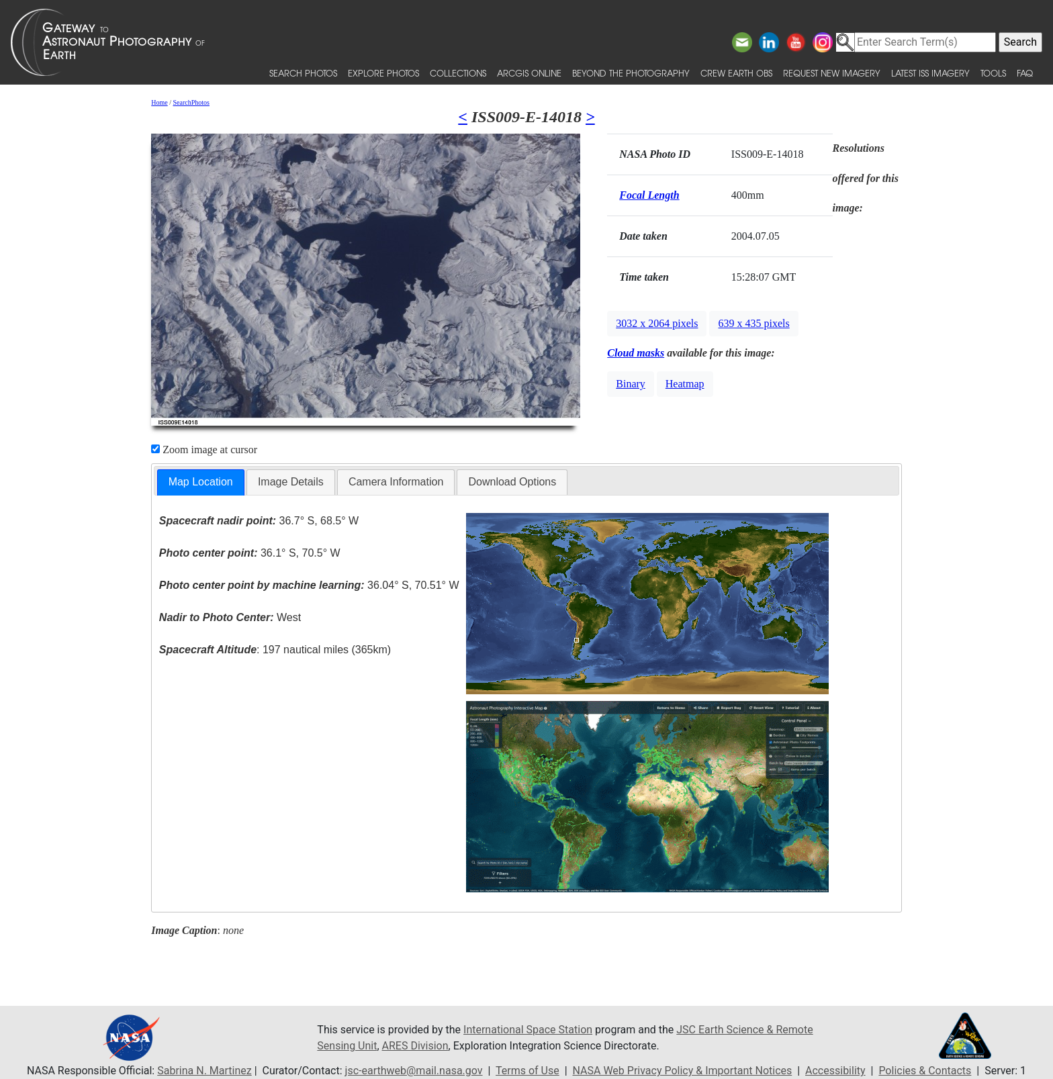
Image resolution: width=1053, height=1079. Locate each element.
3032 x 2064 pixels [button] (657, 323)
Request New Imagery (831, 72)
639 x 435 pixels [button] (753, 323)
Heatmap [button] (685, 383)
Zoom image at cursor (204, 449)
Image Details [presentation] (291, 481)
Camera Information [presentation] (396, 481)
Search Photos (303, 72)
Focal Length (649, 195)
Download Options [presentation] (512, 481)
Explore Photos (383, 72)
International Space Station (527, 1029)
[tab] (200, 482)
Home (159, 102)
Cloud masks (635, 353)
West (230, 617)
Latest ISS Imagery (930, 72)
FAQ (1025, 72)
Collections (458, 72)
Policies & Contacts (924, 1070)
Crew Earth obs (736, 72)
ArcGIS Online (529, 72)
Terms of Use (527, 1070)
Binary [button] (630, 383)
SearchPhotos (191, 102)
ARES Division (415, 1045)
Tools (993, 72)
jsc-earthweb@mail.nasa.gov (414, 1070)
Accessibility (835, 1070)
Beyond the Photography (631, 72)
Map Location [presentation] (201, 481)
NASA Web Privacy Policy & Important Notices (682, 1070)
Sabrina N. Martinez (204, 1070)
